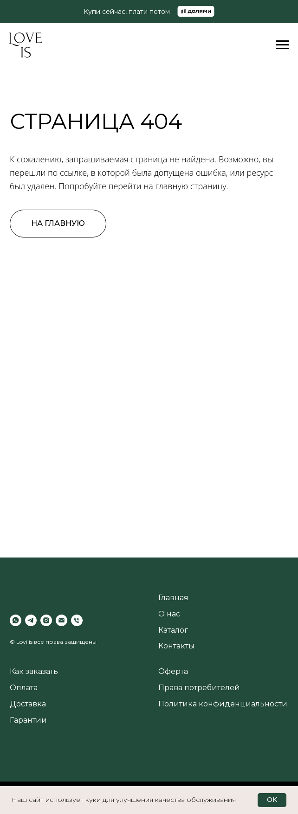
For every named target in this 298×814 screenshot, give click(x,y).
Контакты (176, 645)
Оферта (173, 671)
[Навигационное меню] (282, 45)
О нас (169, 613)
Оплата (24, 687)
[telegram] (31, 620)
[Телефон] (77, 620)
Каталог (173, 630)
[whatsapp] (15, 620)
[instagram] (46, 620)
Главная (173, 597)
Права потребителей (199, 687)
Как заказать (34, 671)
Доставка (28, 703)
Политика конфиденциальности (222, 703)
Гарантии (28, 720)
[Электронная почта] (61, 620)
